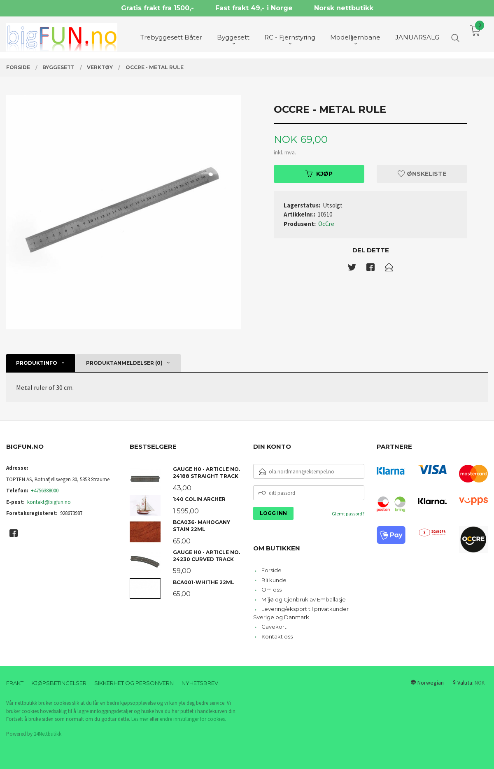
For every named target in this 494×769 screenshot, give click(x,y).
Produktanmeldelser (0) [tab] (124, 363)
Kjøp (319, 173)
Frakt (14, 683)
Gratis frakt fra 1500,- (157, 8)
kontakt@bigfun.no (49, 502)
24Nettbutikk (47, 733)
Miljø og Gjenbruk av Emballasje (303, 599)
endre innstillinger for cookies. (193, 718)
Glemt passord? (348, 513)
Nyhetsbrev (200, 683)
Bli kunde (274, 580)
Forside (271, 570)
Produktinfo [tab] (36, 363)
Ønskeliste (422, 173)
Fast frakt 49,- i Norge (254, 8)
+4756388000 (44, 490)
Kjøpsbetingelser (58, 683)
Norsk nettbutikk (343, 8)
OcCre (326, 224)
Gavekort (274, 626)
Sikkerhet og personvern (134, 683)
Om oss (271, 589)
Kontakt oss (277, 636)
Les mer (139, 718)
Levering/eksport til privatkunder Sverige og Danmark (301, 613)
